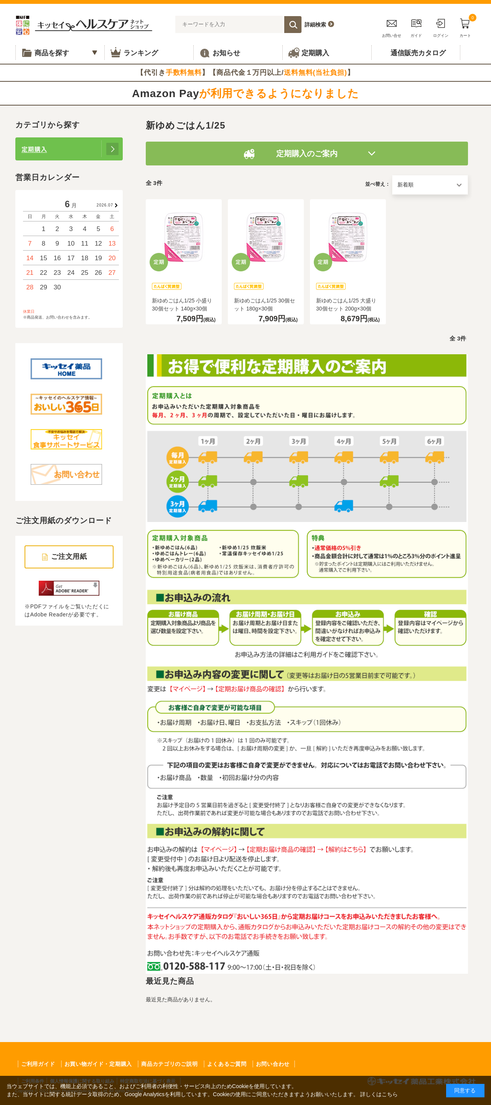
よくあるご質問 (227, 1064)
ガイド (416, 27)
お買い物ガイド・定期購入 (98, 1064)
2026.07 (105, 205)
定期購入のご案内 (307, 153)
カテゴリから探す (47, 125)
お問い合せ (391, 27)
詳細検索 (315, 24)
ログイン (440, 27)
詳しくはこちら (379, 1094)
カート (465, 27)
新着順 (405, 185)
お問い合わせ (273, 1064)
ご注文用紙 (69, 556)
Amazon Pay (245, 93)
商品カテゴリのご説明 (169, 1064)
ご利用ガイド (38, 1064)
